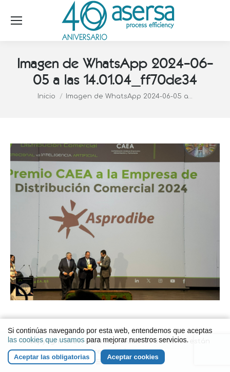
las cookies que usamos (46, 340)
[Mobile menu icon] (16, 20)
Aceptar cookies (132, 357)
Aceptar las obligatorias (51, 357)
